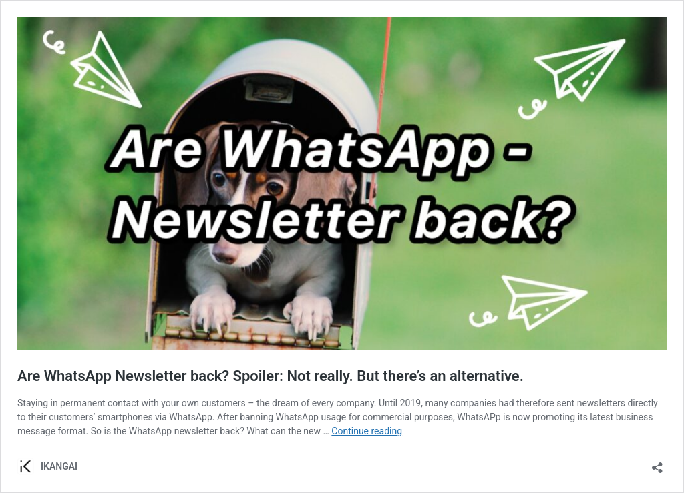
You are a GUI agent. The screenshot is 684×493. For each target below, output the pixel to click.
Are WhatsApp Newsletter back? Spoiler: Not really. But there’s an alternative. (270, 376)
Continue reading (366, 431)
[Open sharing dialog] (657, 463)
